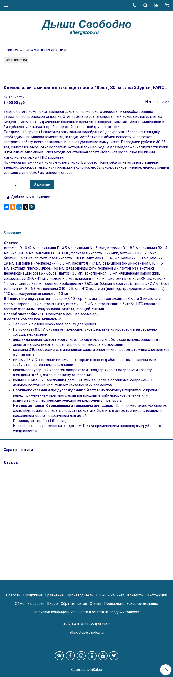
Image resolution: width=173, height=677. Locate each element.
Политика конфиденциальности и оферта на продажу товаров (86, 612)
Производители (80, 595)
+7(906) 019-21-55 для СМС (86, 624)
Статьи (95, 603)
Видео (52, 603)
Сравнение (54, 595)
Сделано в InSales (86, 670)
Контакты (135, 595)
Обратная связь (74, 603)
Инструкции (157, 595)
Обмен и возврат (29, 603)
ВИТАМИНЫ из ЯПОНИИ (45, 50)
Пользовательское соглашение (131, 603)
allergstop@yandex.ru (86, 632)
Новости (13, 595)
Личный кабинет (110, 595)
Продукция (32, 595)
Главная (11, 50)
